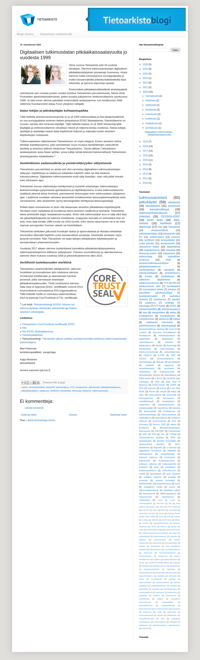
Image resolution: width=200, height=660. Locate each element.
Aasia (172, 500)
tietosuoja (76, 391)
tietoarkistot (65, 391)
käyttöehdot (144, 339)
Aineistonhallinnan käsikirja (152, 329)
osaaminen (144, 404)
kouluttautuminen (167, 460)
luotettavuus (160, 299)
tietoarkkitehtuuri (146, 605)
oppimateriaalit (145, 582)
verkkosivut (144, 500)
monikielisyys (168, 401)
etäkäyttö (171, 450)
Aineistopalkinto (145, 503)
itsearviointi (170, 457)
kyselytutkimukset (148, 296)
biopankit (158, 447)
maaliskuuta (152, 123)
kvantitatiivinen (167, 316)
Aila (24, 327)
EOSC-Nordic (158, 385)
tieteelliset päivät (172, 490)
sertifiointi (54, 391)
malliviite (160, 576)
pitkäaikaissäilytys (29, 391)
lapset (174, 572)
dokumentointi (160, 540)
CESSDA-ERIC (170, 216)
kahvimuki (148, 553)
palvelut (176, 299)
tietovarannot (149, 493)
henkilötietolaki (168, 454)
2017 (146, 150)
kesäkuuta (151, 109)
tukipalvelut (169, 253)
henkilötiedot (173, 286)
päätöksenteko (146, 483)
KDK (141, 388)
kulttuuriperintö (169, 464)
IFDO (163, 510)
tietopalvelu (169, 233)
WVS (173, 437)
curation (142, 332)
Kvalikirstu (144, 428)
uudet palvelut (146, 243)
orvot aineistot (173, 474)
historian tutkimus (148, 457)
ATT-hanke (159, 306)
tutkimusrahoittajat (147, 414)
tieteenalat (172, 345)
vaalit (159, 612)
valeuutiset (171, 612)
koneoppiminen (146, 398)
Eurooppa (143, 424)
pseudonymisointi (166, 404)
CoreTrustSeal (159, 421)
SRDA (177, 520)
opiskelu (172, 579)
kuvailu (148, 276)
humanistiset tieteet (153, 289)
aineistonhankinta (165, 358)
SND (145, 434)
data (145, 312)
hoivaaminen (82, 387)
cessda (163, 391)
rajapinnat (168, 365)
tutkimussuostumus (149, 283)
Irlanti (141, 513)
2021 (146, 87)
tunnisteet (176, 609)
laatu (156, 467)
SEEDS (155, 520)
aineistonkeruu (172, 273)
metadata (170, 250)
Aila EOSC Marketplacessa (37, 331)
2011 (146, 178)
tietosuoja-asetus (148, 253)
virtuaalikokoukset (146, 619)
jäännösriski (94, 387)
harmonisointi (155, 395)
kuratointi (143, 467)
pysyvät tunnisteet (165, 480)
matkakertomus (152, 250)
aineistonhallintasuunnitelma (154, 263)
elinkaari (160, 362)
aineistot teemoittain (166, 441)
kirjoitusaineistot (170, 559)
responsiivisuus (164, 483)
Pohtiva (177, 516)
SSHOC (142, 358)
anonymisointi (168, 243)
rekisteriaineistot (146, 368)
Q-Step (145, 520)
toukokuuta (152, 114)
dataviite (173, 536)
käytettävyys (175, 566)
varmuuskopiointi (146, 615)
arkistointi (50, 387)
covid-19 (173, 329)
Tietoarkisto (174, 227)
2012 (146, 173)
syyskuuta (151, 105)
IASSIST (145, 510)
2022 (146, 82)
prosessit (143, 480)
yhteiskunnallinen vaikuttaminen (166, 625)
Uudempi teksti (28, 414)
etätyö (173, 391)
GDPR (173, 385)
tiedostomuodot (167, 372)
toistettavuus (169, 411)
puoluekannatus (170, 589)
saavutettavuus (146, 342)
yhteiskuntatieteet (148, 273)
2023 (146, 78)
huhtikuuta (151, 118)
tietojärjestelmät (168, 605)
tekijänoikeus (145, 345)
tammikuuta (152, 128)
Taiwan (174, 526)
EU (140, 237)
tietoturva (86, 391)
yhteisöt (145, 628)
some (177, 483)
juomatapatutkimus (172, 549)
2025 (146, 69)
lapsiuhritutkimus (146, 576)
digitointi (142, 540)
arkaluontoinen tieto (150, 286)
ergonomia (157, 543)
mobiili (142, 474)
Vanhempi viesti (118, 414)
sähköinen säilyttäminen (154, 279)
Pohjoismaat (174, 431)
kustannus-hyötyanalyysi (158, 562)
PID (168, 516)
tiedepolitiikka (167, 602)
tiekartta (176, 408)
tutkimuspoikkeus (168, 493)
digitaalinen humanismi (150, 450)
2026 (146, 64)
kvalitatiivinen (146, 316)
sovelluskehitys (147, 270)
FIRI (161, 507)
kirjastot (157, 559)
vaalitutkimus (145, 418)
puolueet (155, 589)
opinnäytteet (156, 474)
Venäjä (159, 530)
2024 (146, 73)
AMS (160, 500)
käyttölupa (171, 569)
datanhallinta (173, 246)
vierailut (160, 615)
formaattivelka (171, 543)
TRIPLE (163, 526)
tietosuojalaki (150, 411)
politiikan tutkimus (153, 477)
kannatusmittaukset (167, 553)
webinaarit (143, 625)
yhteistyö (144, 216)
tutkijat (176, 319)
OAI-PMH (159, 431)
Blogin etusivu (25, 34)
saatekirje (143, 595)
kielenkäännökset (167, 335)
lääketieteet (167, 339)
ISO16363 (173, 510)
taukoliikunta (144, 599)
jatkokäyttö (148, 202)
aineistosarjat (145, 441)
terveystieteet (168, 240)
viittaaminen (172, 615)
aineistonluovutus (173, 530)
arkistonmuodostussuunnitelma (155, 533)
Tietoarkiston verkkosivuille (56, 34)
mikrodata (173, 576)
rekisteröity (172, 592)
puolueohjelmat (145, 592)
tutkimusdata (145, 256)
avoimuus (174, 205)
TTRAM (173, 434)
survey (172, 487)
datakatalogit (144, 536)
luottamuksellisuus (147, 470)
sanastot (169, 342)
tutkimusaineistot (100, 391)
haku (141, 395)
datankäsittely (145, 362)
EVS (174, 421)
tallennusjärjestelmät (148, 490)
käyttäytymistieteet (151, 569)
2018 (146, 146)
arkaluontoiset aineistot (151, 444)
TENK (153, 526)
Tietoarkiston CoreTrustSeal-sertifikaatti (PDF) (48, 324)
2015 (146, 160)
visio (162, 619)
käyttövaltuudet (162, 572)
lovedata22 (170, 467)
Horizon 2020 (159, 424)
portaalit (171, 477)
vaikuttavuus (168, 497)
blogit (174, 533)
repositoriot (162, 408)
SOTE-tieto (166, 520)
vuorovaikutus (160, 622)
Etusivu (73, 414)
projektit (173, 586)
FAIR (168, 260)
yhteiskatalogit (168, 325)
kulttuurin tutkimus (148, 464)
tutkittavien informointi (159, 322)
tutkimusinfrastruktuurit (153, 212)
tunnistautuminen (161, 609)
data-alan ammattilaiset (164, 332)
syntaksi (156, 595)
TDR (154, 434)
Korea (161, 513)
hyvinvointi (171, 395)
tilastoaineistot (145, 609)
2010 (146, 183)
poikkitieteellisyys (159, 586)
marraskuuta (152, 96)
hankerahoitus (145, 454)
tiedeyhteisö (144, 372)
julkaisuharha (155, 549)
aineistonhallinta (159, 230)
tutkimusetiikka (167, 349)
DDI (174, 283)
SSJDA (146, 523)
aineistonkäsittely (37, 387)
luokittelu (150, 365)
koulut (141, 562)
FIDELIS (148, 355)
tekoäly (159, 345)
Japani (173, 424)
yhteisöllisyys (170, 375)
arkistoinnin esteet (149, 246)
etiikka (173, 312)
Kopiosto (152, 388)
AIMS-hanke (145, 378)
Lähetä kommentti (34, 408)
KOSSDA (151, 513)
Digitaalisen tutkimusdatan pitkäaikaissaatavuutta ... (159, 133)
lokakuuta (151, 100)
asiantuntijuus (62, 387)
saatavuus (44, 391)
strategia (169, 302)
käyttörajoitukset (146, 572)
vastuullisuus (161, 418)
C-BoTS (158, 378)
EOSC (173, 306)
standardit (169, 270)
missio (141, 579)
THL (163, 434)
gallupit (142, 546)
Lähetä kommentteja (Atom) (40, 420)
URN (141, 530)
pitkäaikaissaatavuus (111, 387)
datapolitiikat (158, 312)
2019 (146, 141)
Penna (152, 391)
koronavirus (168, 398)
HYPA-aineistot (174, 507)
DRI (170, 503)
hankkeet (165, 223)
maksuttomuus (169, 470)
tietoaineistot (145, 349)
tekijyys (160, 599)
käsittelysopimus (159, 566)
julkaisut (172, 289)
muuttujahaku (156, 579)
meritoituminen (146, 319)
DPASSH (160, 503)
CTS (72, 387)
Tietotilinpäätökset (32, 335)
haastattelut (155, 546)
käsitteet (145, 566)
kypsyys (176, 562)
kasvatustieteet (145, 556)
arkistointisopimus (171, 309)
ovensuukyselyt (162, 582)
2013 (146, 169)
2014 (146, 164)
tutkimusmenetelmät (148, 352)
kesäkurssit (163, 556)
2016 (146, 155)
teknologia (144, 306)
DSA (157, 382)
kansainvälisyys (159, 209)
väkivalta (173, 622)
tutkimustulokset (168, 414)
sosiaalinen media (153, 487)
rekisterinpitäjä (146, 408)
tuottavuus (147, 612)
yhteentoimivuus (147, 325)
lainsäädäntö (174, 362)
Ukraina (149, 530)
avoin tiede (155, 220)
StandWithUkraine (160, 523)
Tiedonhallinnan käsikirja (151, 437)
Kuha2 (163, 388)
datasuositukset (159, 536)
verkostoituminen (172, 352)
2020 (146, 91)
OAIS (161, 516)
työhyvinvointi (145, 497)
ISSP (173, 355)
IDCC (155, 510)
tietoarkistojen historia (149, 375)
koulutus (175, 237)
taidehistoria (171, 595)
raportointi (160, 592)
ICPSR (161, 355)
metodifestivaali (146, 401)
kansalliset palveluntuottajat (155, 292)
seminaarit (169, 368)
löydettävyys (167, 276)
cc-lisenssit (171, 447)
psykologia (143, 589)
